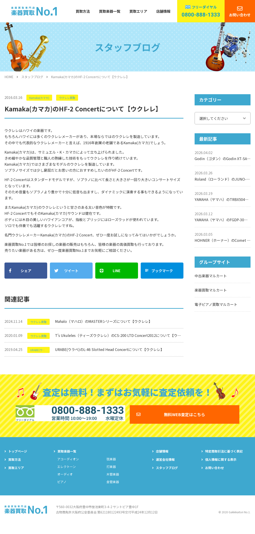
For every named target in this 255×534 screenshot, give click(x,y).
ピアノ (61, 489)
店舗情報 (163, 11)
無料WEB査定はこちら (184, 419)
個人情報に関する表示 (220, 467)
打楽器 (111, 474)
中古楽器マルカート (211, 275)
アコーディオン (68, 467)
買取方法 (83, 11)
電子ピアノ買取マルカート (216, 304)
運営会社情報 (165, 467)
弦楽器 (111, 467)
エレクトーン (66, 474)
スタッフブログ (32, 77)
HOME (8, 77)
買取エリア (138, 11)
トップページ (17, 459)
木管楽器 (112, 482)
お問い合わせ (240, 14)
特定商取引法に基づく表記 (224, 459)
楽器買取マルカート (211, 290)
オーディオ (65, 482)
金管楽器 (112, 489)
